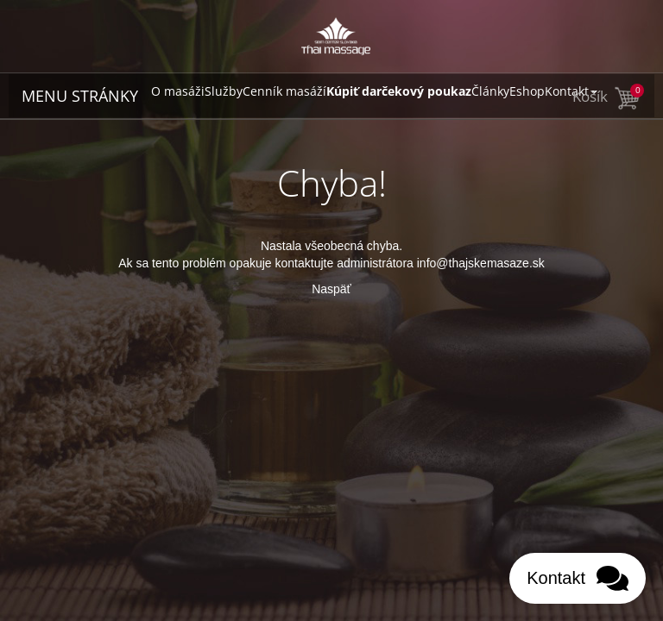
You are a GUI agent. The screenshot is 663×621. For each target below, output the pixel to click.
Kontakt (571, 91)
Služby (224, 91)
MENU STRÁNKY (80, 95)
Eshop (527, 91)
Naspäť (331, 289)
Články (490, 91)
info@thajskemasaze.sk (481, 263)
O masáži (178, 91)
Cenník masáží (284, 91)
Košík (607, 96)
